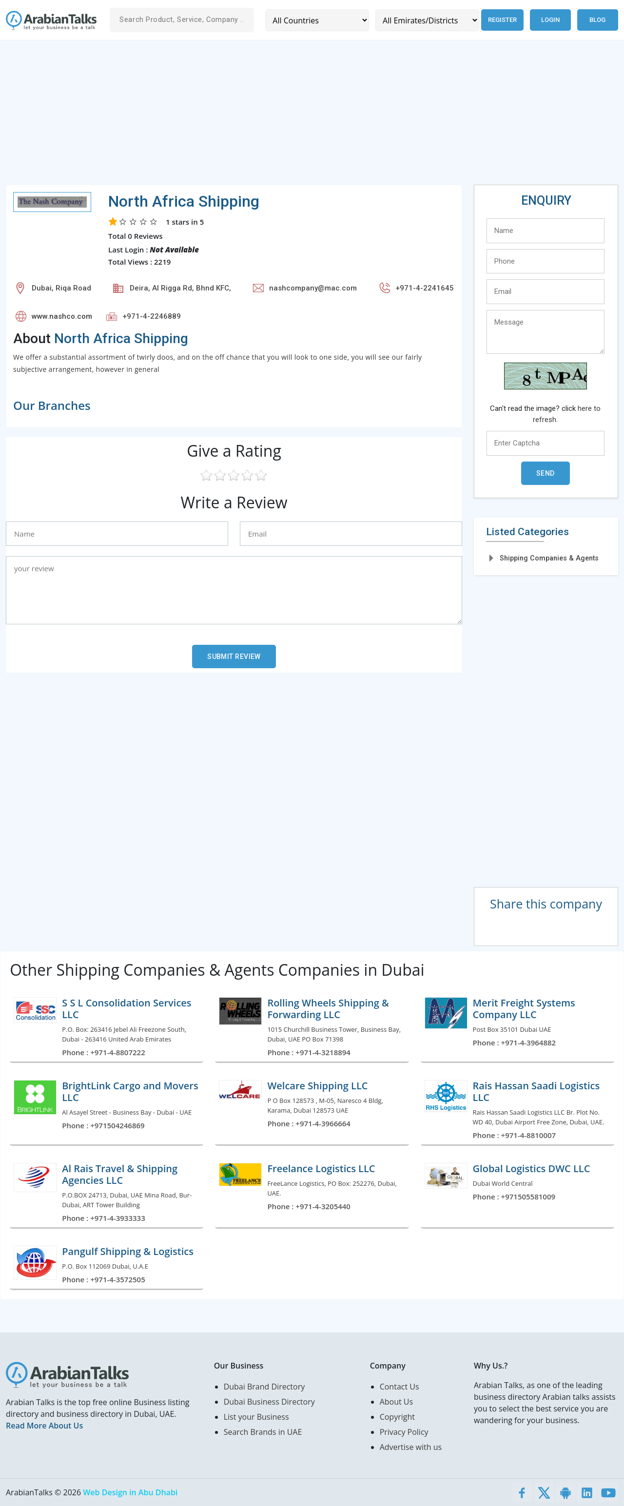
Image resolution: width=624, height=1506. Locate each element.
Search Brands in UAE (263, 1432)
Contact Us (399, 1386)
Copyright (397, 1416)
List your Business (256, 1416)
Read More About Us (44, 1425)
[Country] (317, 20)
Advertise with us (411, 1447)
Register (501, 19)
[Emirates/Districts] (426, 20)
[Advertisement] (298, 116)
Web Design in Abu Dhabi (130, 1492)
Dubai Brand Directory (264, 1386)
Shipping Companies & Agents (549, 558)
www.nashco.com (62, 316)
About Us (396, 1401)
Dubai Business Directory (269, 1401)
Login (550, 19)
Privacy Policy (404, 1432)
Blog (597, 19)
